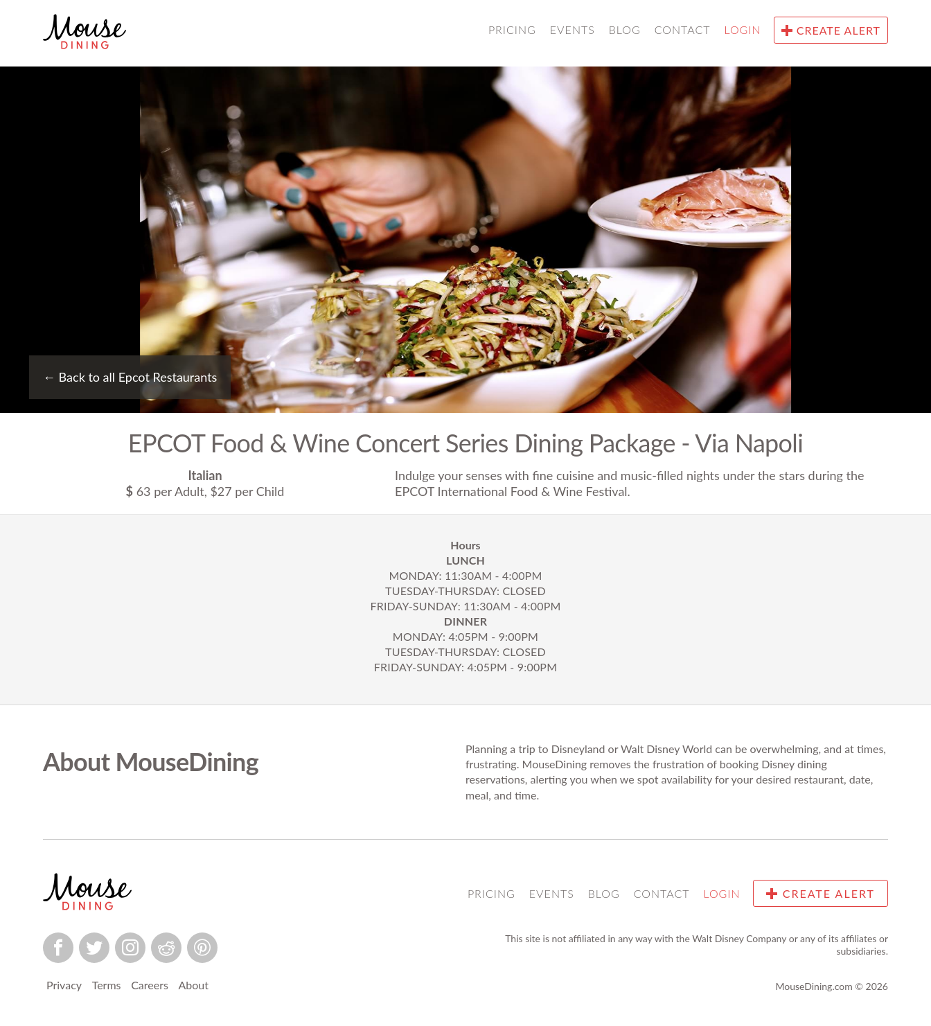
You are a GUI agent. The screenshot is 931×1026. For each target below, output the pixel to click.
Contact (683, 29)
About (193, 984)
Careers (149, 984)
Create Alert (830, 30)
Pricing (512, 29)
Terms (106, 984)
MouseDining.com (813, 986)
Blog (625, 29)
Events (572, 29)
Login (743, 29)
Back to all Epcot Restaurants (130, 376)
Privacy (64, 984)
